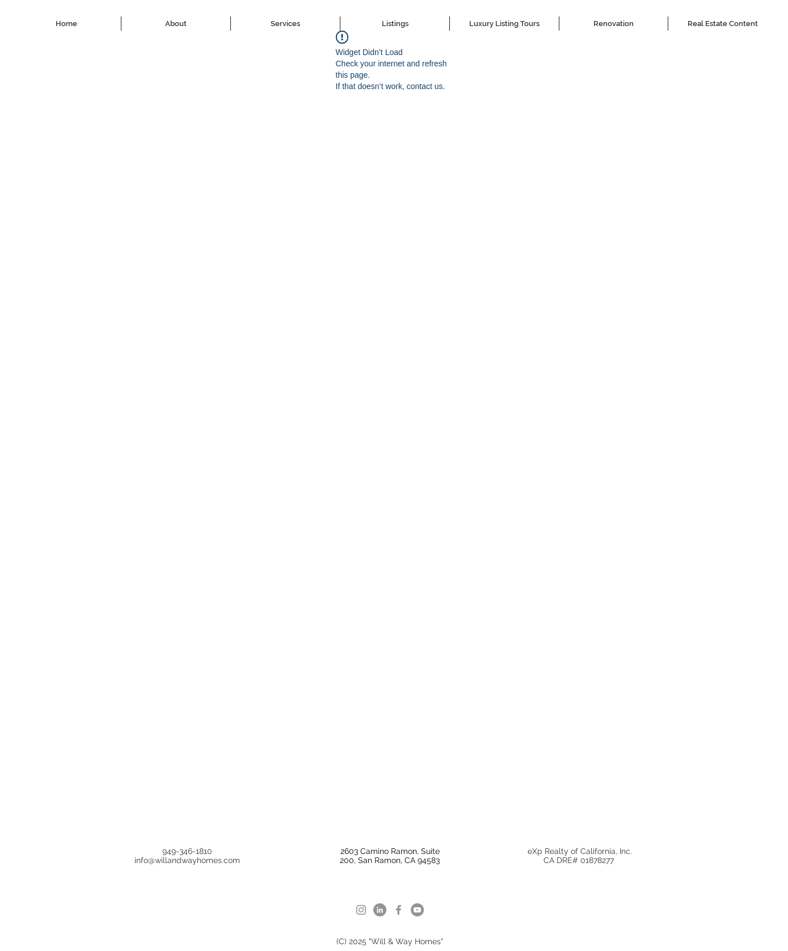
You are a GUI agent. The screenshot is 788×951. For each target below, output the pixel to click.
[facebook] (398, 909)
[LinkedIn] (379, 909)
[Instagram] (361, 909)
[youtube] (417, 909)
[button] (285, 23)
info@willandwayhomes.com (187, 860)
